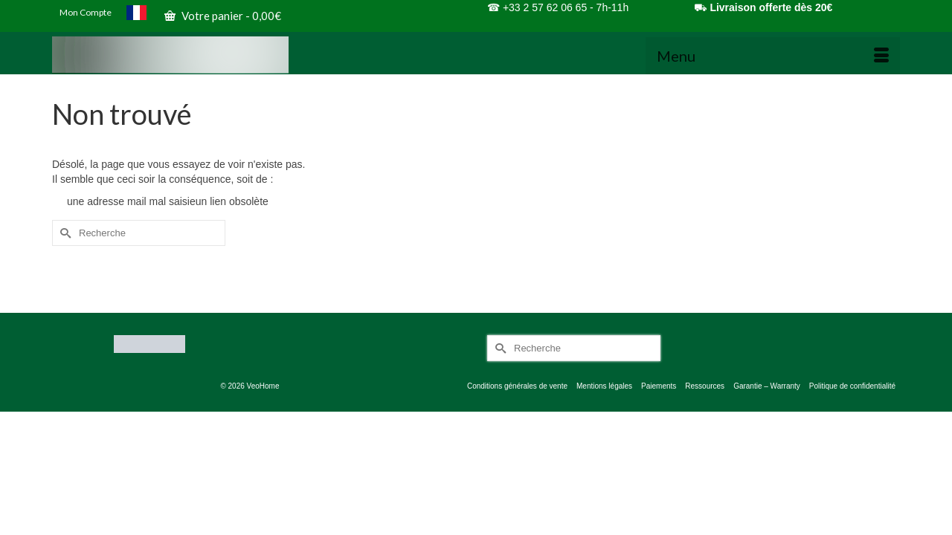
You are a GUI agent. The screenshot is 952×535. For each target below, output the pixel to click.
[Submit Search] (63, 243)
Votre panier (222, 15)
